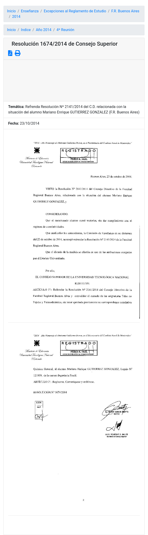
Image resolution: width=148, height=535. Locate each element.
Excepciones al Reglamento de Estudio (75, 11)
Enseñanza (30, 11)
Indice (26, 30)
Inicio (11, 11)
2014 (16, 16)
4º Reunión (65, 30)
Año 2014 (43, 30)
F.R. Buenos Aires (125, 11)
